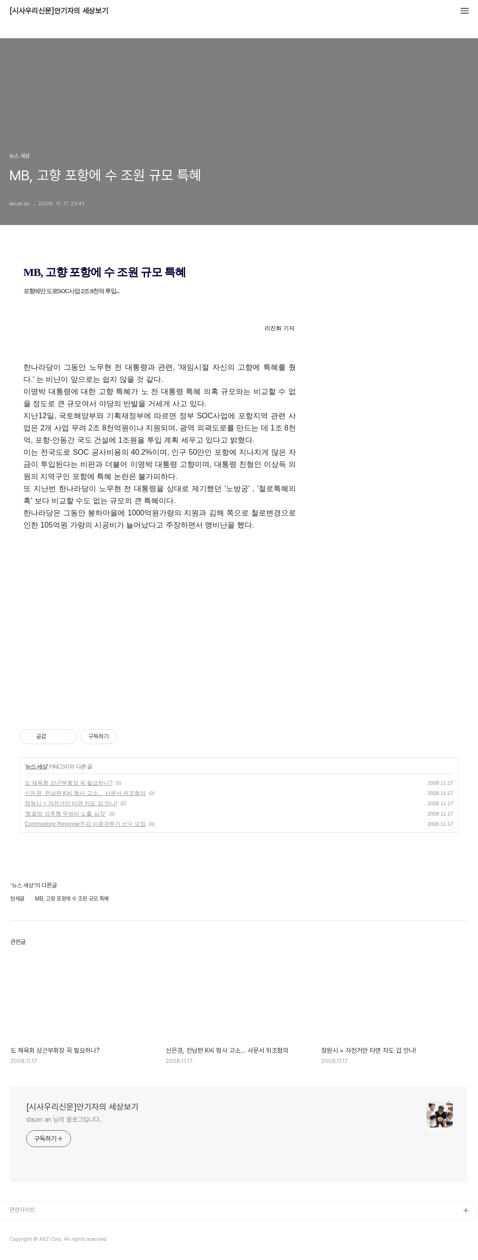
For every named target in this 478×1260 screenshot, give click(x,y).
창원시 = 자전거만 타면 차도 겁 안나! (71, 803)
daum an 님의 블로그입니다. (63, 1119)
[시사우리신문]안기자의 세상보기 (58, 11)
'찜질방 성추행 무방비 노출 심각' (65, 813)
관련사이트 (22, 1209)
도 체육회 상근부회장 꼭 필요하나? (68, 783)
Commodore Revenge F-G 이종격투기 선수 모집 (85, 824)
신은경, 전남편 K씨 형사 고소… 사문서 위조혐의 (85, 793)
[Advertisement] (239, 623)
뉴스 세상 (36, 766)
